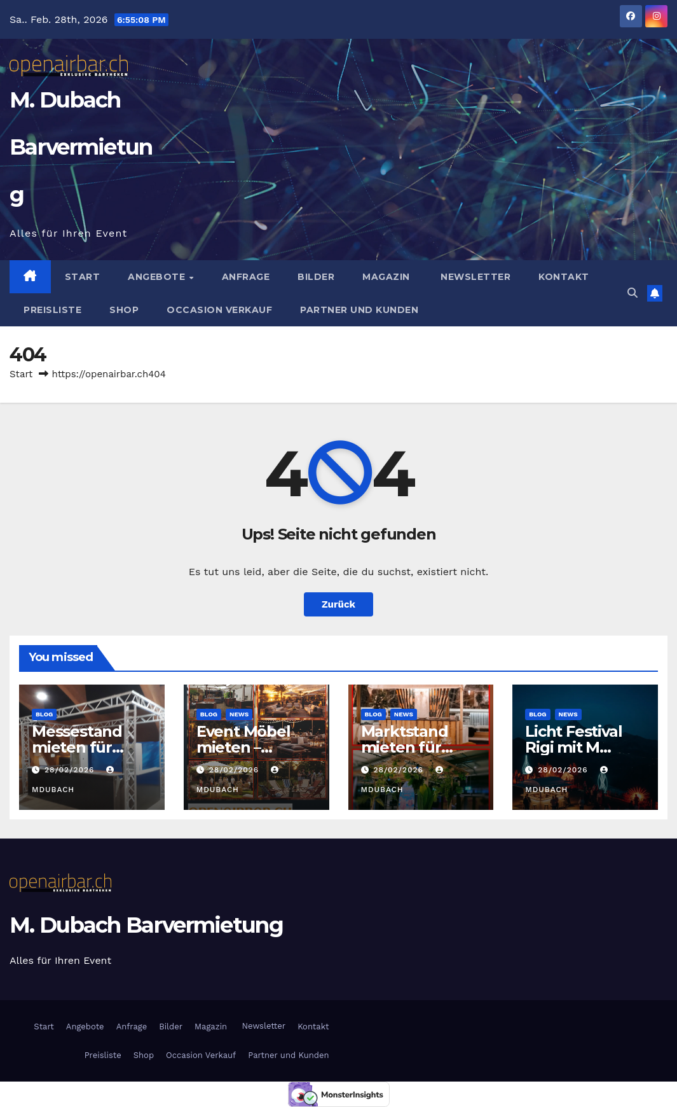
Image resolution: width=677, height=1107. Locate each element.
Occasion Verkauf (219, 310)
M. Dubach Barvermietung (81, 148)
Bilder (315, 276)
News (239, 714)
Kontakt (563, 276)
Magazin (386, 276)
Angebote (158, 276)
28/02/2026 (70, 769)
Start (82, 276)
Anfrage (246, 276)
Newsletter (474, 276)
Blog (44, 714)
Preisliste (52, 310)
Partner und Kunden (359, 310)
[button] (632, 293)
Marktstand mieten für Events (404, 747)
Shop (124, 310)
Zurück (338, 604)
